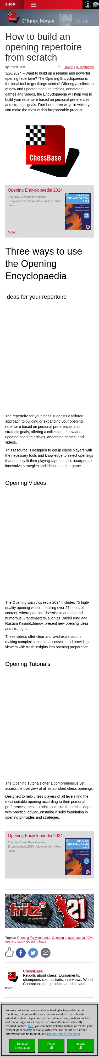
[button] (33, 4)
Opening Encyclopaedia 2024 (35, 190)
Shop (10, 4)
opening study (15, 941)
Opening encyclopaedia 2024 (72, 938)
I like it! (68, 67)
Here (31, 1026)
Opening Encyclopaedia (33, 938)
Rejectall (51, 1045)
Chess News (38, 21)
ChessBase (33, 971)
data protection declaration (63, 1034)
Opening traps (36, 941)
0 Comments (85, 67)
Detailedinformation (22, 1045)
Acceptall (80, 1045)
